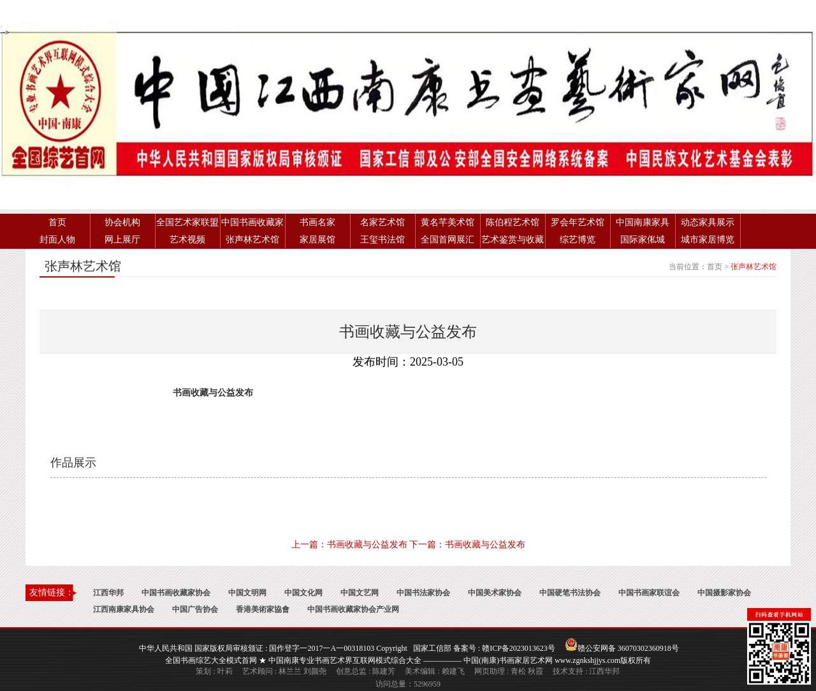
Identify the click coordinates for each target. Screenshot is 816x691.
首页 (57, 222)
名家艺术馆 (382, 222)
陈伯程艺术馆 (512, 222)
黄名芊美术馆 (447, 222)
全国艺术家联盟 (187, 222)
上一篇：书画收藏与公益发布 (349, 544)
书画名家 (317, 222)
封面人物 (57, 239)
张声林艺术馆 (252, 239)
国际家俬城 (642, 239)
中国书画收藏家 (252, 222)
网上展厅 (122, 239)
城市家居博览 (707, 239)
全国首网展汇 (447, 239)
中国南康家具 (642, 222)
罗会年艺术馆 (577, 222)
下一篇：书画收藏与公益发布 (467, 544)
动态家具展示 (707, 222)
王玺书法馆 (382, 239)
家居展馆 (317, 239)
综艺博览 (577, 239)
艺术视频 (187, 239)
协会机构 (122, 222)
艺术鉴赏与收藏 (512, 239)
